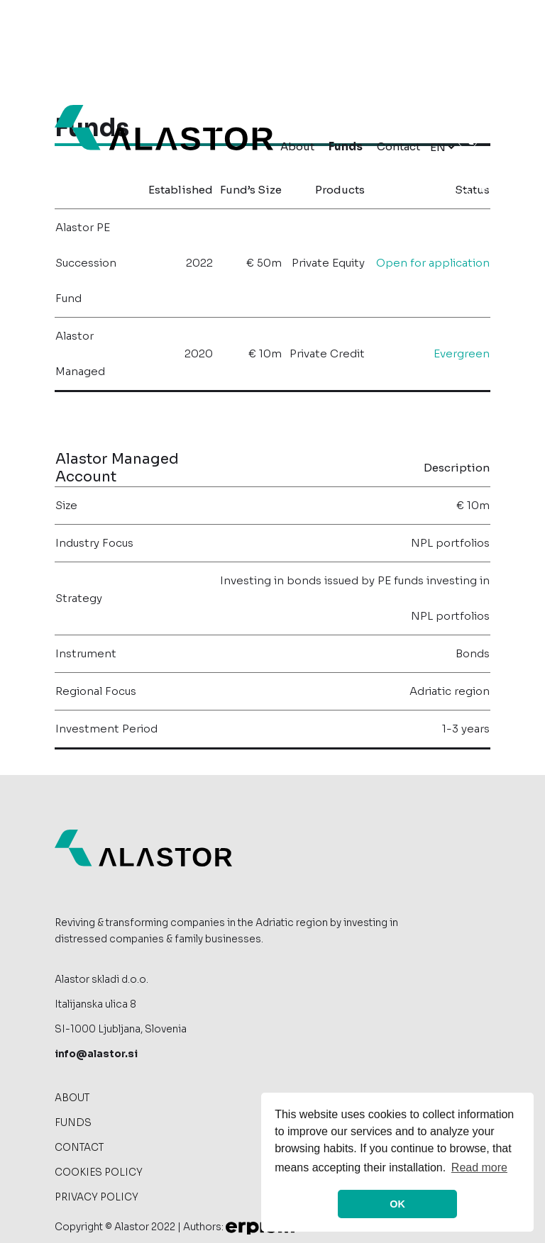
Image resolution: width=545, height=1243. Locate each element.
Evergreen (462, 353)
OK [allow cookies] (397, 1204)
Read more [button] (479, 1167)
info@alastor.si (96, 1067)
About (297, 146)
